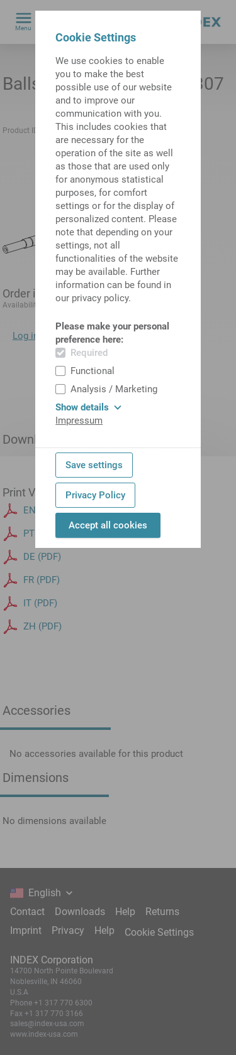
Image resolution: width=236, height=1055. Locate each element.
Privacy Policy (95, 495)
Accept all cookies (108, 525)
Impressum (79, 420)
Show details (88, 407)
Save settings (94, 465)
